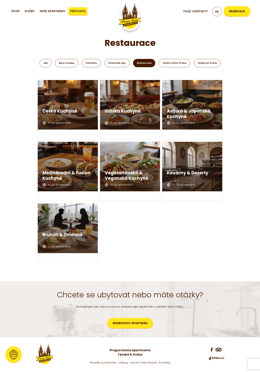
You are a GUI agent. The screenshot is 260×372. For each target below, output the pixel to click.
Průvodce (78, 11)
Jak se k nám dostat (143, 362)
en (217, 12)
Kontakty (200, 11)
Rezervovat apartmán (130, 323)
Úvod (15, 11)
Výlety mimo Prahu (175, 63)
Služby (30, 11)
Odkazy (123, 362)
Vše (45, 63)
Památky (91, 63)
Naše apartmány (52, 11)
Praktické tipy (117, 63)
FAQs (187, 11)
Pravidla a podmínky (103, 362)
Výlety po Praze (207, 63)
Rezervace (237, 11)
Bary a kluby (66, 63)
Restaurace (144, 63)
